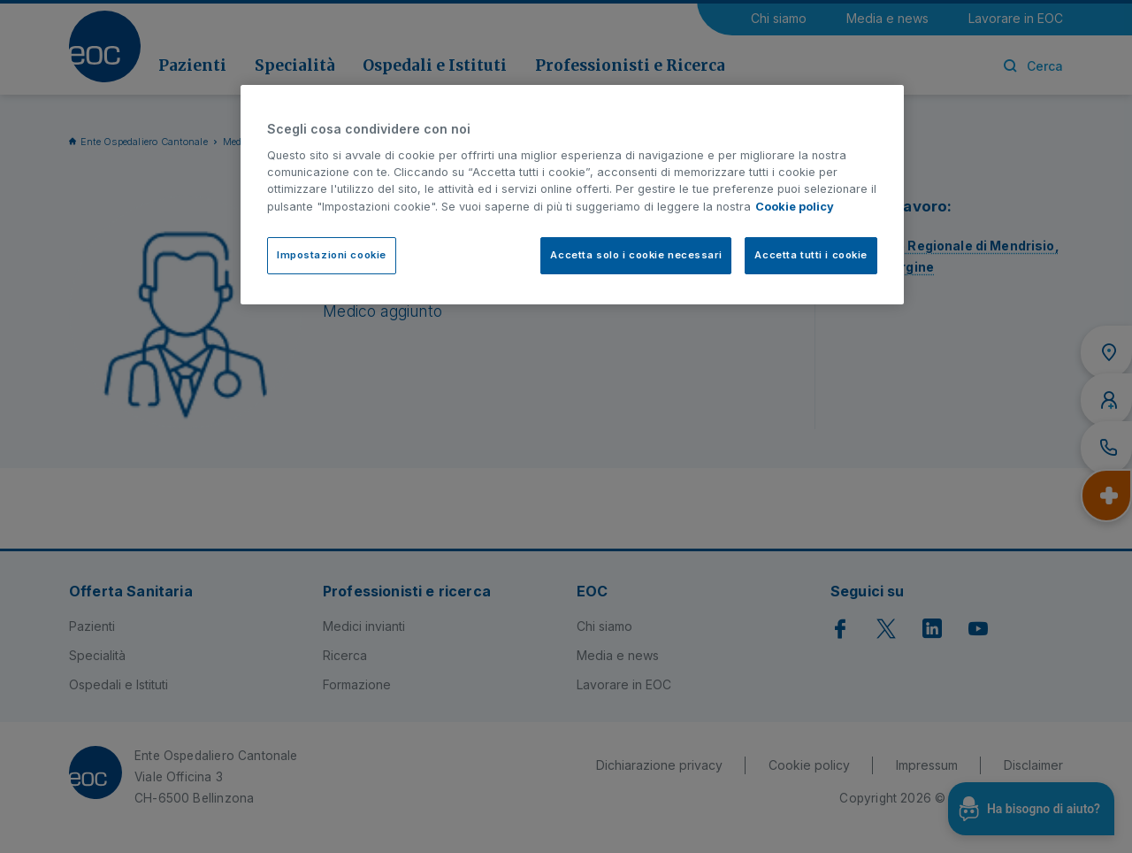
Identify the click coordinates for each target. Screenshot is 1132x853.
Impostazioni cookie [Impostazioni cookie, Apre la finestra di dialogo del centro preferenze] (331, 255)
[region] (572, 194)
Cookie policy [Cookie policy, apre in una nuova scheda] (794, 206)
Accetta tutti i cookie (811, 255)
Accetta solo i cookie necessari (636, 255)
